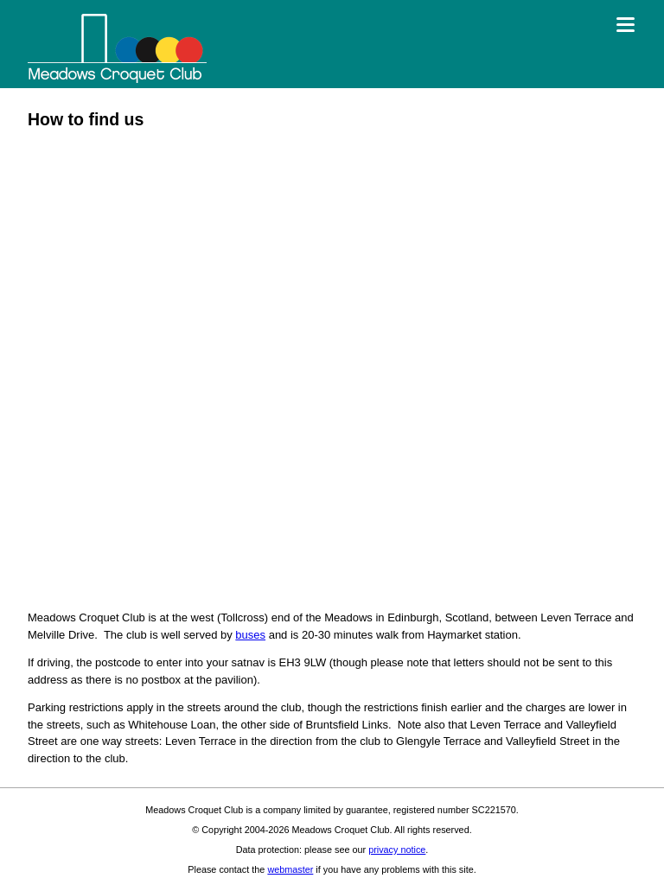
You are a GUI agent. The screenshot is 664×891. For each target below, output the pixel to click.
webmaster (290, 869)
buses (250, 634)
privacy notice (396, 849)
